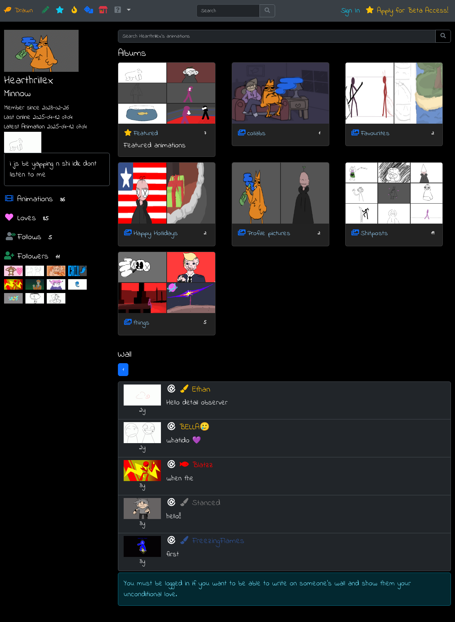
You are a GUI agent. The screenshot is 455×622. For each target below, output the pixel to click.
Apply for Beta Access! (406, 10)
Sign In (350, 10)
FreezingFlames (211, 541)
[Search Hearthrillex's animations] (277, 36)
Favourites (375, 133)
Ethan (194, 390)
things (141, 323)
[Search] (228, 10)
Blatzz (196, 465)
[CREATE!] (45, 11)
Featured (145, 133)
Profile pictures (268, 234)
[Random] (88, 11)
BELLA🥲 (194, 427)
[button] (121, 11)
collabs (256, 133)
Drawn (18, 11)
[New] (60, 11)
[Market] (103, 11)
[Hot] (74, 11)
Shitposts (374, 234)
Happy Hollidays (155, 234)
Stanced (199, 503)
